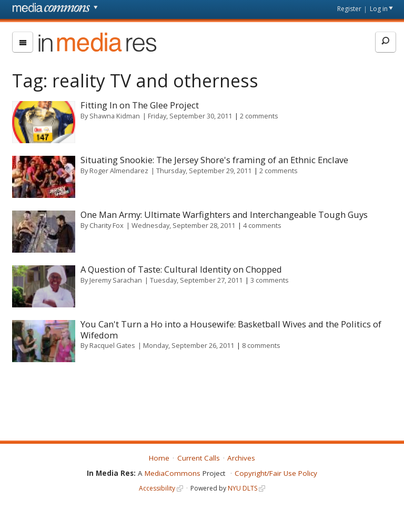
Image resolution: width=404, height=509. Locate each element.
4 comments (262, 225)
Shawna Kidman (114, 116)
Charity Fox (106, 225)
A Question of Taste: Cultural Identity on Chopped (181, 269)
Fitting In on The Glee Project (139, 105)
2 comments (259, 116)
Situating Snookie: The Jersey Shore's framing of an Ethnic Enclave (214, 160)
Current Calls (198, 458)
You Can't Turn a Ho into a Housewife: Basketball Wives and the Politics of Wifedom (230, 329)
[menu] (22, 42)
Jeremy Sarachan (115, 280)
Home (159, 458)
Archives (241, 458)
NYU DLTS (242, 488)
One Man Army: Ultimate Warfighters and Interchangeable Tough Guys (224, 214)
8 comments (261, 345)
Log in (379, 8)
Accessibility (157, 488)
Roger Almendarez (118, 170)
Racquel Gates (112, 345)
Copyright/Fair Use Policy (276, 473)
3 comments (269, 280)
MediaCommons (172, 473)
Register (349, 8)
